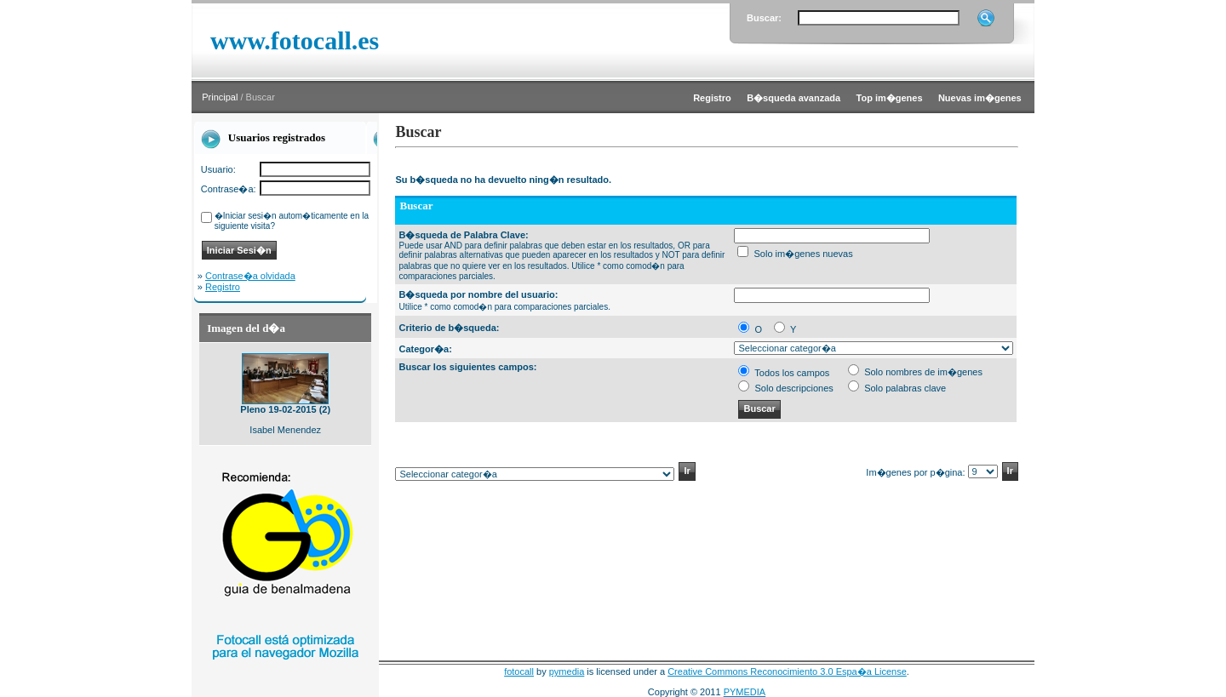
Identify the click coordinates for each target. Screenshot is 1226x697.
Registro (222, 287)
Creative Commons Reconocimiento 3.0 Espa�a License (787, 671)
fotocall (519, 671)
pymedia (567, 671)
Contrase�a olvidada (250, 276)
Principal (220, 97)
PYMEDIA (745, 692)
